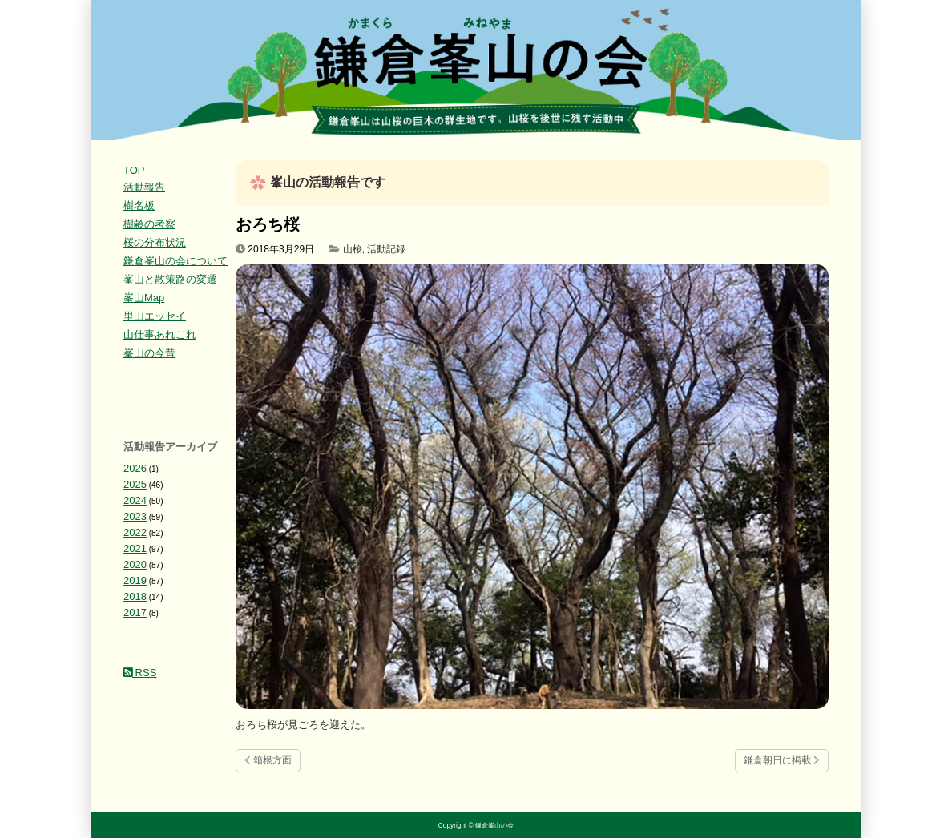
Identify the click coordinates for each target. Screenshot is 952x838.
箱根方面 (268, 760)
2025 (135, 484)
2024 (135, 500)
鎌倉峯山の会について (175, 261)
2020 (135, 564)
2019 (135, 580)
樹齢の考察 (149, 224)
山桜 (352, 249)
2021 (135, 548)
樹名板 (139, 205)
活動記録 (386, 249)
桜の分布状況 (154, 242)
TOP (134, 170)
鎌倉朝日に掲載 (782, 760)
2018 (135, 596)
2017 (135, 612)
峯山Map (143, 298)
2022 (135, 532)
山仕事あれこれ (159, 334)
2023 (135, 516)
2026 (135, 468)
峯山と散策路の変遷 (170, 279)
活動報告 (144, 187)
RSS (139, 673)
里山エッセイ (154, 316)
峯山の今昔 (149, 353)
